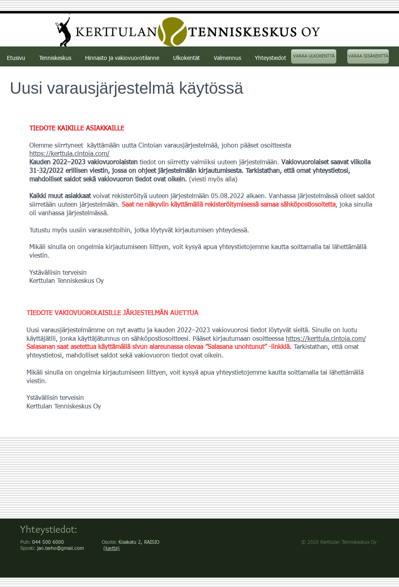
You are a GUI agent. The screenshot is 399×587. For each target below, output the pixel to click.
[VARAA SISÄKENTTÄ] (368, 56)
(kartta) (111, 548)
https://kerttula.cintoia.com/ (326, 339)
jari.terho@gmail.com (60, 548)
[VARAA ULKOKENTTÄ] (313, 56)
